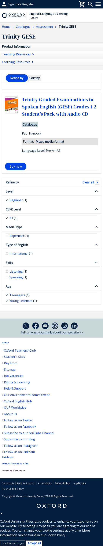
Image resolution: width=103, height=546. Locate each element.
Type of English (17, 245)
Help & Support (15, 388)
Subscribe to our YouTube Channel (29, 433)
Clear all (88, 182)
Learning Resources (13, 470)
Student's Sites (14, 357)
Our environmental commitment (27, 395)
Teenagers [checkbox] (19, 295)
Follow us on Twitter (18, 420)
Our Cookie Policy (14, 488)
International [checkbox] (21, 253)
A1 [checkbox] (13, 218)
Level (9, 191)
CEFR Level (13, 209)
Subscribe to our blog (19, 439)
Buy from (10, 363)
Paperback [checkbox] (19, 236)
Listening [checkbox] (18, 271)
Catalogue (8, 457)
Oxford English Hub (18, 401)
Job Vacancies (13, 376)
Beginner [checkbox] (18, 200)
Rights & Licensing (17, 382)
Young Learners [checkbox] (23, 301)
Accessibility (45, 483)
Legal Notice (79, 483)
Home (5, 342)
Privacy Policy (62, 483)
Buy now (15, 166)
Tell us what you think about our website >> (51, 332)
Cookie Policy (55, 535)
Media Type (14, 227)
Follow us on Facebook (20, 427)
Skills (9, 263)
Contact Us (8, 483)
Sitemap (10, 369)
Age (8, 286)
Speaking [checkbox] (18, 277)
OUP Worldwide (15, 407)
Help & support (13, 4)
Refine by (12, 182)
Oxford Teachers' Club (20, 350)
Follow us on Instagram (20, 446)
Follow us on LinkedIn (19, 452)
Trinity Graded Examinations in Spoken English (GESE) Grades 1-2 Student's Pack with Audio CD (59, 107)
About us (10, 414)
